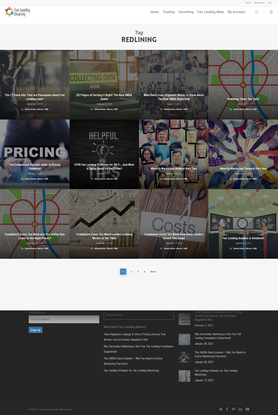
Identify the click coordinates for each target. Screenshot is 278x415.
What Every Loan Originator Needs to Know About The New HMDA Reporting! (174, 97)
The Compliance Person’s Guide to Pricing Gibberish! (34, 166)
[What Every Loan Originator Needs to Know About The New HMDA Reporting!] (173, 85)
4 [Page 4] (144, 271)
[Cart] (271, 15)
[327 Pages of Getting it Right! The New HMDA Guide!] (104, 85)
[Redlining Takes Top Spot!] (243, 85)
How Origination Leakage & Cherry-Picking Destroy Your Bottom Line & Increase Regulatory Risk (135, 337)
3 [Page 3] (137, 271)
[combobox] (139, 315)
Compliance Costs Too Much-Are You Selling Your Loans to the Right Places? (35, 236)
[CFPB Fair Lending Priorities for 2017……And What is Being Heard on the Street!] (104, 154)
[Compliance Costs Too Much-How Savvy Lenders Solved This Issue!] (173, 224)
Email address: (37, 312)
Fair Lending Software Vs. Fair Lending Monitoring (131, 370)
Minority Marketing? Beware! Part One (243, 168)
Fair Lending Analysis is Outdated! (243, 238)
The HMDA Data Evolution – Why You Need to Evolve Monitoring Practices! (133, 361)
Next (153, 271)
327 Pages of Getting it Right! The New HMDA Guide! (104, 97)
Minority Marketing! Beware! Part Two (174, 168)
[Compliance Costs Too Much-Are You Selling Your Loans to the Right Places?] (35, 224)
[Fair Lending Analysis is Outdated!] (243, 224)
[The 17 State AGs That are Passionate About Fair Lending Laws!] (35, 85)
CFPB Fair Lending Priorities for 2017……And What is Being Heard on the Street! (104, 166)
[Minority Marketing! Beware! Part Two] (173, 154)
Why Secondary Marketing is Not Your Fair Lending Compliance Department (138, 349)
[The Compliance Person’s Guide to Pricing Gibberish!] (35, 154)
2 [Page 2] (131, 271)
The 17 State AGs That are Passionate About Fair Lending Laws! (35, 97)
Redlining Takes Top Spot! (243, 99)
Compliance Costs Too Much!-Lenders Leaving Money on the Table (104, 236)
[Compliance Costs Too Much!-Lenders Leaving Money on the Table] (104, 224)
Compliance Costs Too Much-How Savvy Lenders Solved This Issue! (173, 236)
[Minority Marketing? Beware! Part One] (243, 154)
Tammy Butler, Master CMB (36, 109)
